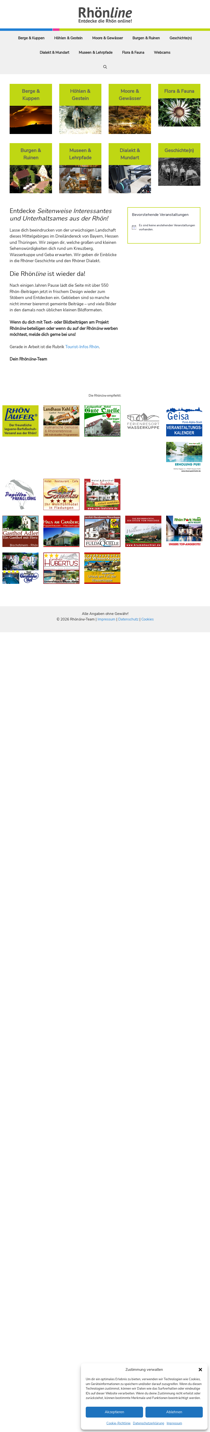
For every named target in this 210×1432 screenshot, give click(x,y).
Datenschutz (128, 619)
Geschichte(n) (181, 38)
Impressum (174, 1423)
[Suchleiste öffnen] (105, 67)
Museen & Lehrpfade (95, 52)
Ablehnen (174, 1412)
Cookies (147, 619)
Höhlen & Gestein (68, 38)
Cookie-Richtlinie (118, 1423)
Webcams (162, 52)
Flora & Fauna (133, 52)
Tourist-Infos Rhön (82, 347)
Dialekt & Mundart (54, 52)
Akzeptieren (114, 1412)
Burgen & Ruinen (146, 38)
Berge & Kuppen (31, 38)
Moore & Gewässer (107, 38)
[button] (200, 1369)
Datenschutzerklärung (148, 1423)
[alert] (164, 227)
